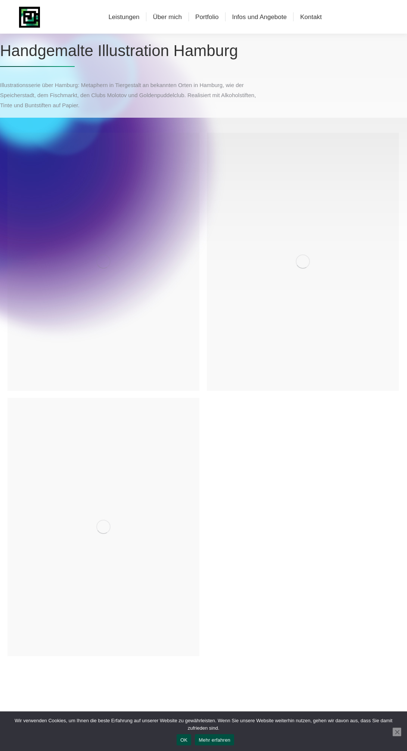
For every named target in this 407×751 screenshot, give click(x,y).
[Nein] (396, 731)
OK (183, 740)
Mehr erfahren (214, 740)
